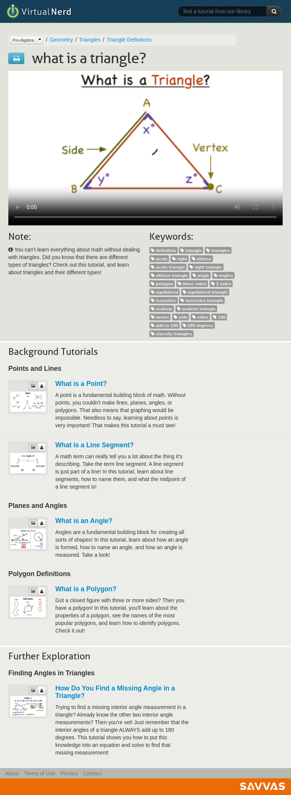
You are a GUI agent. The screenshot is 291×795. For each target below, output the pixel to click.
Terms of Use (39, 773)
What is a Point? (81, 383)
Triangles (89, 40)
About (12, 773)
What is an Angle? (84, 521)
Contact (92, 773)
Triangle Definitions (129, 40)
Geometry (61, 40)
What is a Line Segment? (94, 445)
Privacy (69, 773)
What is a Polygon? (85, 589)
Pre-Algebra (23, 40)
